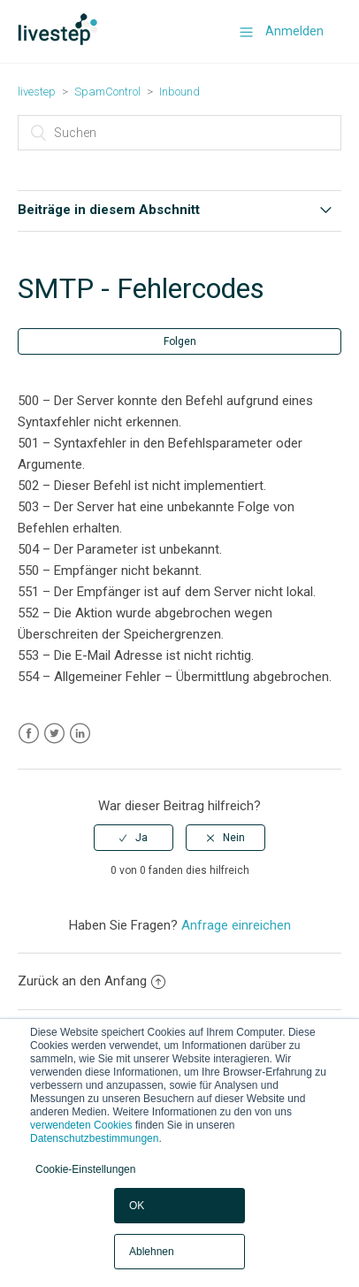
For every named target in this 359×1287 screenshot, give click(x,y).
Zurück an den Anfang (91, 981)
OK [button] (136, 1205)
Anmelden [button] (294, 31)
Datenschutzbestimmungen (94, 1138)
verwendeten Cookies (81, 1125)
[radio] (133, 837)
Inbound (179, 91)
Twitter (54, 734)
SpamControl (107, 91)
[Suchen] (179, 132)
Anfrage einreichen (236, 925)
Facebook (29, 734)
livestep (37, 91)
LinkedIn (80, 734)
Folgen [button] (180, 341)
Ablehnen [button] (151, 1251)
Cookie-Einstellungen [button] (85, 1169)
